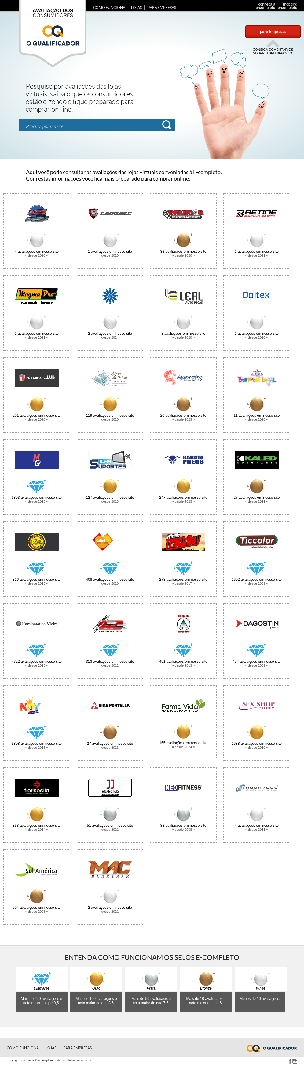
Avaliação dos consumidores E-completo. (52, 33)
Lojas (136, 7)
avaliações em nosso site (37, 251)
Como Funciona (109, 7)
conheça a (263, 6)
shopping (286, 6)
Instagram (294, 1061)
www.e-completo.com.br (275, 1048)
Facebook (290, 1061)
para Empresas (273, 31)
